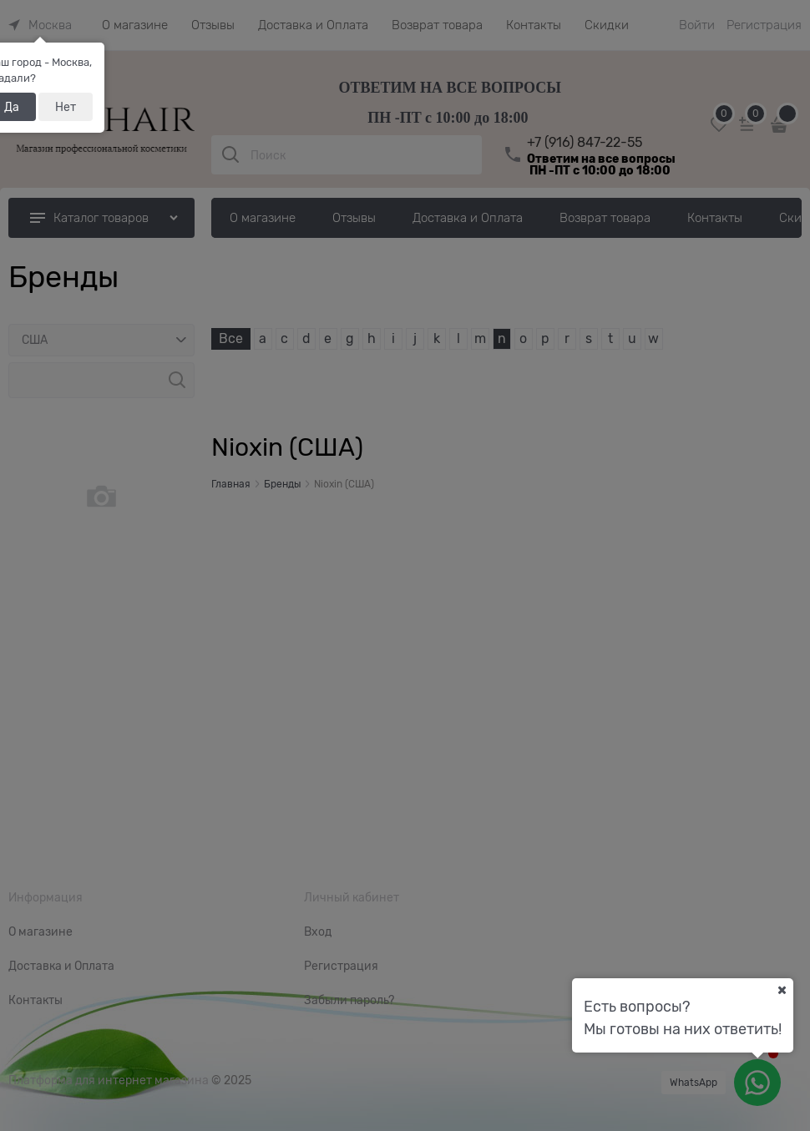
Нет (65, 107)
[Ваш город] (781, 990)
